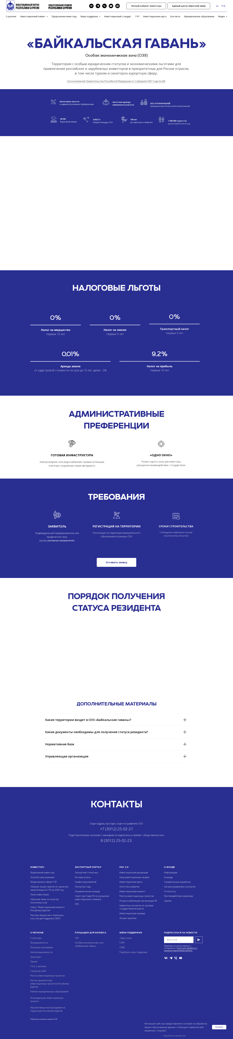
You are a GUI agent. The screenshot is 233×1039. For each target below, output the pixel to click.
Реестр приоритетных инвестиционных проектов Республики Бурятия (49, 983)
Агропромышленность (41, 952)
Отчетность (170, 891)
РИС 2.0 (124, 867)
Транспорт (35, 956)
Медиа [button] (221, 16)
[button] (188, 6)
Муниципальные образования (199, 16)
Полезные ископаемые (41, 947)
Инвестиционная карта (154, 16)
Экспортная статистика (86, 872)
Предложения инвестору (64, 16)
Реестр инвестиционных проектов (136, 896)
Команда (168, 877)
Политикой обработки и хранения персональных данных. (180, 949)
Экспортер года (83, 886)
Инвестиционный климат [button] (33, 16)
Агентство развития (129, 886)
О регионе (11, 16)
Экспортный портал (88, 867)
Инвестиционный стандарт (117, 16)
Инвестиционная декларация (133, 872)
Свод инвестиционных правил (134, 877)
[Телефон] (176, 958)
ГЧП (137, 16)
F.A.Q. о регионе (38, 966)
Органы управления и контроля (179, 886)
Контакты (175, 16)
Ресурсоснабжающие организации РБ (138, 900)
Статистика (35, 938)
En (217, 6)
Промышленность (39, 942)
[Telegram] (98, 6)
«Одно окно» (125, 938)
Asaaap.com (185, 1019)
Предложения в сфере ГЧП (43, 881)
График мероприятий (85, 881)
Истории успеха (83, 877)
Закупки (167, 900)
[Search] (85, 6)
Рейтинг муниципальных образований (49, 991)
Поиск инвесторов (39, 894)
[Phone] (104, 6)
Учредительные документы (177, 881)
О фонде (169, 867)
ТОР (77, 938)
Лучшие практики (127, 918)
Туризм (33, 961)
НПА (77, 904)
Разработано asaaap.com (174, 1035)
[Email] (111, 6)
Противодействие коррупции (178, 896)
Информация (170, 872)
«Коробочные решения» (42, 877)
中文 (223, 5)
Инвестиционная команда (132, 913)
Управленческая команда (87, 891)
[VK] (91, 6)
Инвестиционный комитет (132, 891)
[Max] (117, 6)
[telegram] (171, 958)
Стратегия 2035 (38, 971)
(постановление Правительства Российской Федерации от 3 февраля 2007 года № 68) (116, 81)
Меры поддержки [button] (89, 16)
